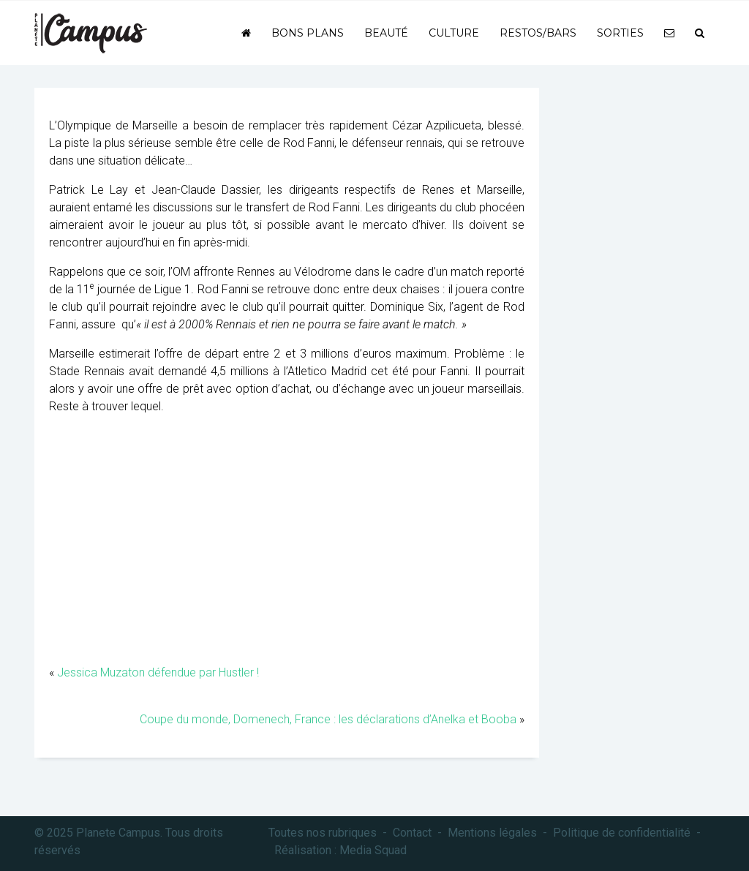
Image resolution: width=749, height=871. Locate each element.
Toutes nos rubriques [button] (322, 833)
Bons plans (307, 32)
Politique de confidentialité (621, 833)
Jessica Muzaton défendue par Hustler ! (158, 672)
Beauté (386, 32)
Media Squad (373, 850)
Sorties (620, 32)
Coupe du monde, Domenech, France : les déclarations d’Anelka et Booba (328, 719)
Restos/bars (538, 32)
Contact (412, 833)
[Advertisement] (286, 547)
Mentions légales (492, 833)
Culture (454, 32)
